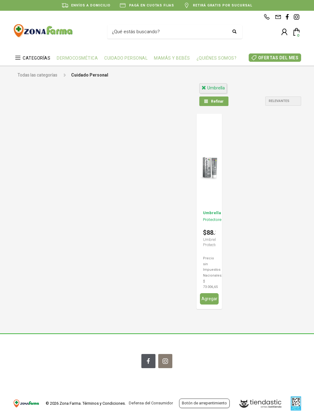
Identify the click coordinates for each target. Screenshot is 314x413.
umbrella (213, 88)
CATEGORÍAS (36, 58)
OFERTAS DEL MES (278, 57)
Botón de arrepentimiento (204, 403)
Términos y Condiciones (103, 403)
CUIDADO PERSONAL (125, 58)
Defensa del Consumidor (151, 403)
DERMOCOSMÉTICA (77, 58)
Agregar (209, 298)
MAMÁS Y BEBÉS (172, 58)
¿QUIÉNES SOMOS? (217, 58)
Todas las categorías (37, 75)
